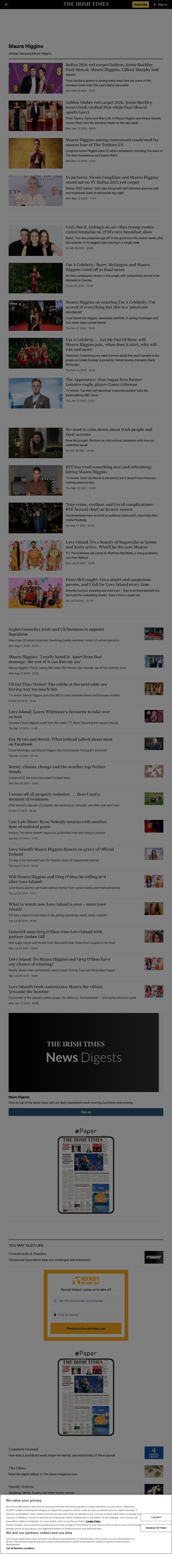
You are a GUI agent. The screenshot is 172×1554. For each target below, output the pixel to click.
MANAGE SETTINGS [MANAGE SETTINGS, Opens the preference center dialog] (156, 1528)
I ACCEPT (156, 1517)
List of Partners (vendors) (20, 1548)
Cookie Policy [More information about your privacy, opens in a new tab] (93, 1521)
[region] (86, 1524)
